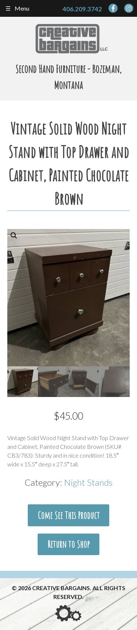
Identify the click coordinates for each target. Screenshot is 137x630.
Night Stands (88, 482)
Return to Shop (68, 544)
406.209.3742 (82, 9)
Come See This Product (69, 515)
